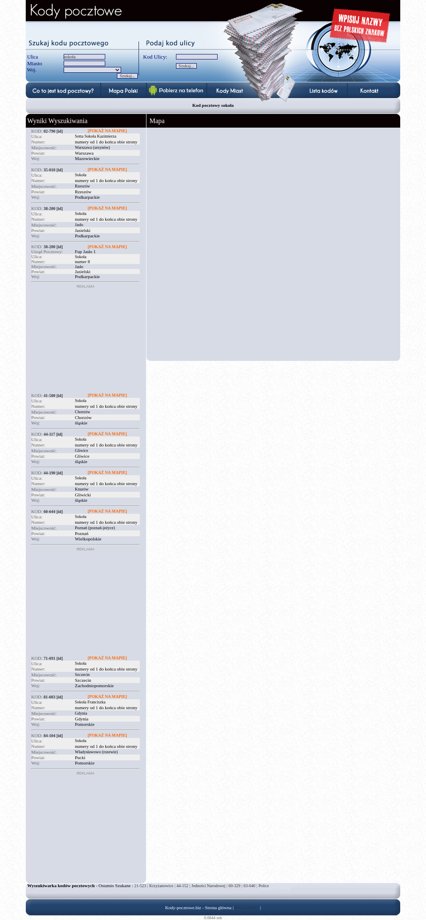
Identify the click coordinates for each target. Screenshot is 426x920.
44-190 (49, 473)
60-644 (49, 511)
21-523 (140, 885)
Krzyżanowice (161, 885)
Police (263, 885)
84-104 (49, 735)
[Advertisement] (83, 340)
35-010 (49, 170)
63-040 (249, 885)
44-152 (182, 885)
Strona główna (218, 907)
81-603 (49, 697)
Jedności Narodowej (208, 885)
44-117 (49, 434)
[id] (60, 131)
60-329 (234, 885)
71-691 (49, 658)
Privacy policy (247, 907)
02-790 (49, 131)
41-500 (49, 395)
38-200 (49, 208)
